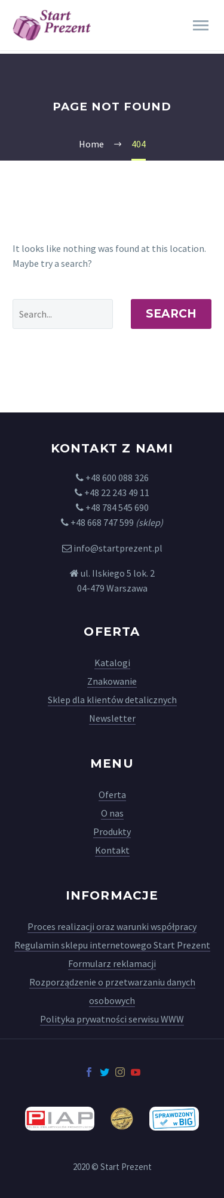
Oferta (112, 794)
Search (171, 314)
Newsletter (112, 718)
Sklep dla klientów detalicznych (112, 700)
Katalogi (112, 663)
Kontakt (112, 850)
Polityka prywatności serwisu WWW (112, 1019)
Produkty (112, 831)
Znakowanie (112, 681)
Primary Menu (200, 25)
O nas (112, 813)
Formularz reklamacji (112, 963)
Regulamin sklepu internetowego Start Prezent (112, 945)
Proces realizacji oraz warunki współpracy (112, 926)
